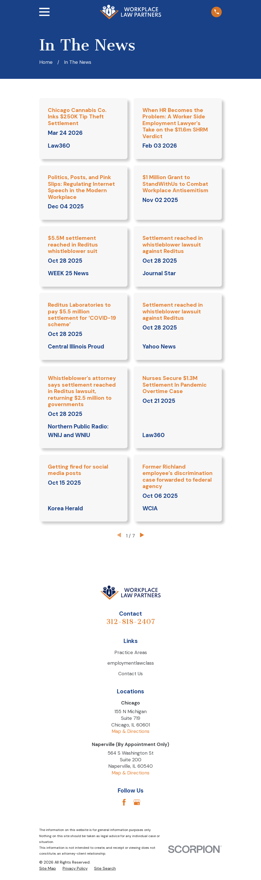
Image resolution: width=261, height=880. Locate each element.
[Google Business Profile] (137, 802)
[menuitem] (47, 868)
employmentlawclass (130, 663)
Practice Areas (130, 652)
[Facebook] (124, 802)
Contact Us (130, 674)
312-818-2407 (130, 622)
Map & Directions (130, 731)
